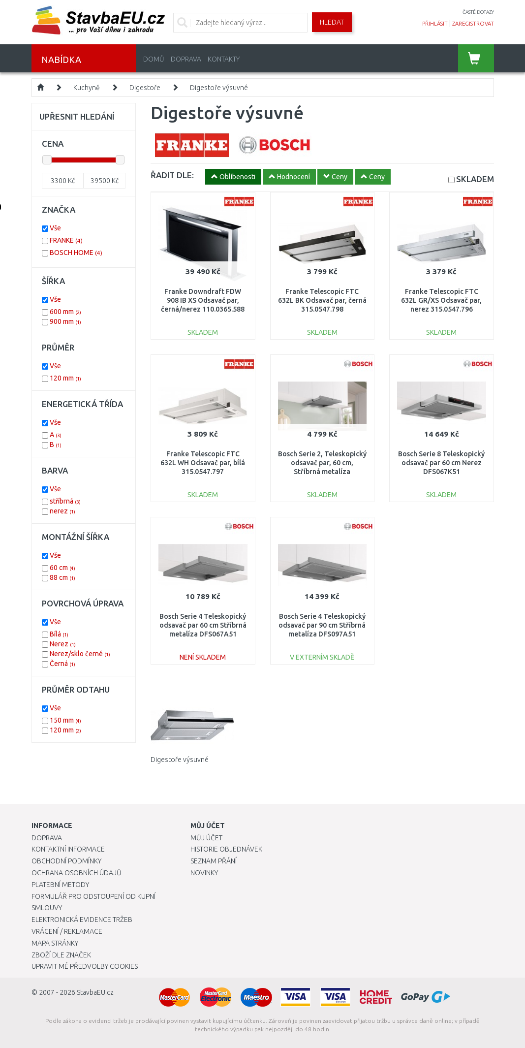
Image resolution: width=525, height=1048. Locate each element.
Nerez (63, 644)
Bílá (59, 634)
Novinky (204, 873)
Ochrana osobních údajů (76, 873)
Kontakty (224, 59)
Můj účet (206, 838)
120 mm (65, 378)
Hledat (332, 22)
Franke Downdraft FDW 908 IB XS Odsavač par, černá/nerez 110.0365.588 (203, 300)
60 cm (62, 568)
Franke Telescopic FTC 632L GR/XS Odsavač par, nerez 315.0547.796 (441, 300)
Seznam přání (213, 861)
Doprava (186, 59)
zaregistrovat (473, 24)
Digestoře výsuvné (219, 88)
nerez (62, 511)
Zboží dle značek (61, 955)
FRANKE (66, 240)
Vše (55, 228)
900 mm (65, 321)
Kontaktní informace (68, 849)
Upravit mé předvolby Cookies (84, 966)
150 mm (65, 720)
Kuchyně (86, 88)
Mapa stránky (54, 943)
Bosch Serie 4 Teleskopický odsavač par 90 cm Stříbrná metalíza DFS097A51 (322, 625)
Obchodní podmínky (66, 861)
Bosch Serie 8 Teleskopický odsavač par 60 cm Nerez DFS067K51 (441, 463)
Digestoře (144, 88)
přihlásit (435, 24)
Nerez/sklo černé (80, 654)
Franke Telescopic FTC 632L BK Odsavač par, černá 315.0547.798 (322, 300)
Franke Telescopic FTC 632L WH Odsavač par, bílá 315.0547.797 (202, 463)
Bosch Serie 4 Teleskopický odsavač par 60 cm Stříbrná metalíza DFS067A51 (203, 625)
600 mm (65, 312)
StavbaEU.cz (95, 992)
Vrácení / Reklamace (66, 931)
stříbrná (65, 501)
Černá (62, 663)
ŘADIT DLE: (172, 175)
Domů (153, 59)
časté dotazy (478, 12)
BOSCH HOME (76, 252)
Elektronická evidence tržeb (81, 919)
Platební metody (60, 885)
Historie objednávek (226, 849)
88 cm (62, 577)
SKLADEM (475, 179)
